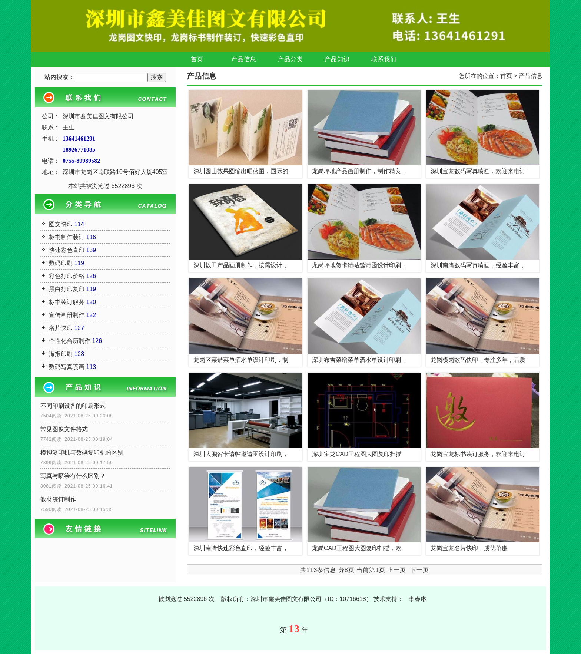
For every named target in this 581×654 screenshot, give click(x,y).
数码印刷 (61, 263)
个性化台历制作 (69, 341)
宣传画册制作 (66, 315)
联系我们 (383, 59)
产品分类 (290, 59)
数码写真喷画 (66, 367)
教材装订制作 (58, 499)
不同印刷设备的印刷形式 (73, 406)
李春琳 (417, 599)
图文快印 (61, 224)
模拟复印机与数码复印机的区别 (81, 452)
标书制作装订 (66, 237)
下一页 (419, 570)
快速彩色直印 (66, 250)
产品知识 (337, 59)
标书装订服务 (66, 302)
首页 (197, 59)
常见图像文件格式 (64, 429)
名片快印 (61, 328)
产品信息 (243, 59)
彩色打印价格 (66, 276)
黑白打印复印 (66, 289)
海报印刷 (61, 354)
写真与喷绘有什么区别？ (73, 476)
